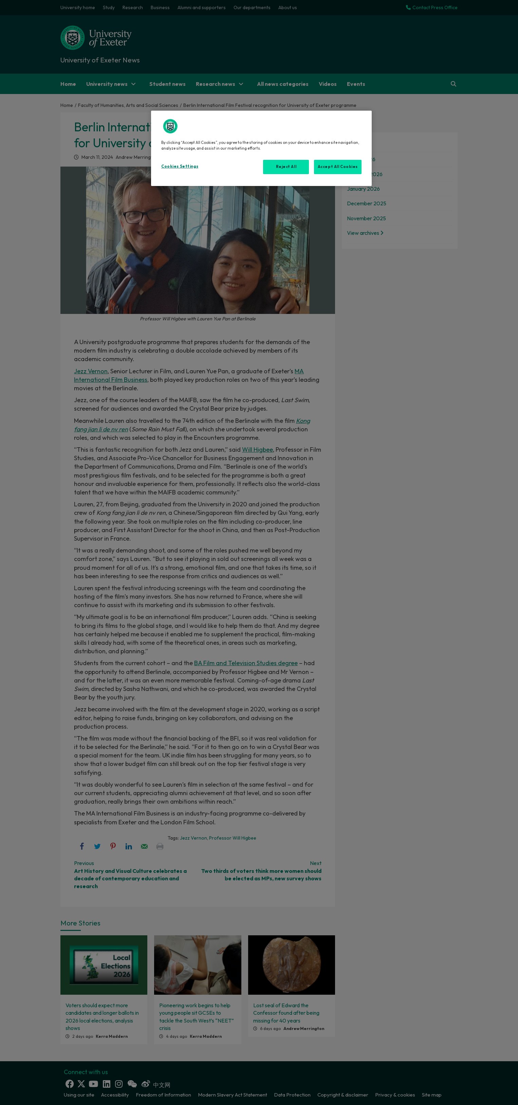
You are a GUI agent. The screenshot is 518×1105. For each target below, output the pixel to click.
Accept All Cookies (338, 166)
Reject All (286, 166)
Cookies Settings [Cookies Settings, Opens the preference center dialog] (179, 166)
